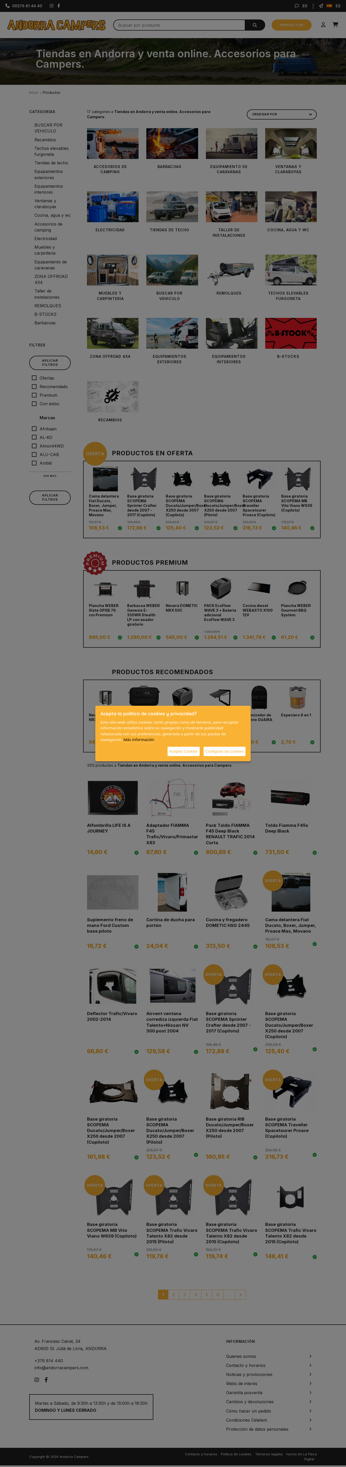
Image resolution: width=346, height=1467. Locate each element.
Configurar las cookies (224, 751)
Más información (139, 739)
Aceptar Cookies (183, 751)
